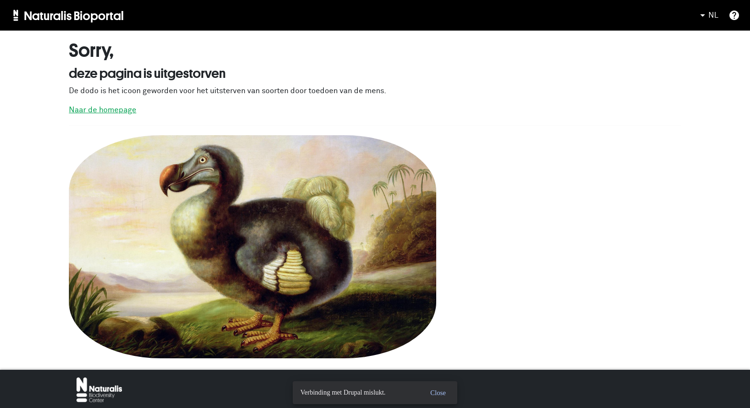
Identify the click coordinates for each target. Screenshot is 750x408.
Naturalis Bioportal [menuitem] (74, 15)
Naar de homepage (102, 110)
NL (707, 15)
